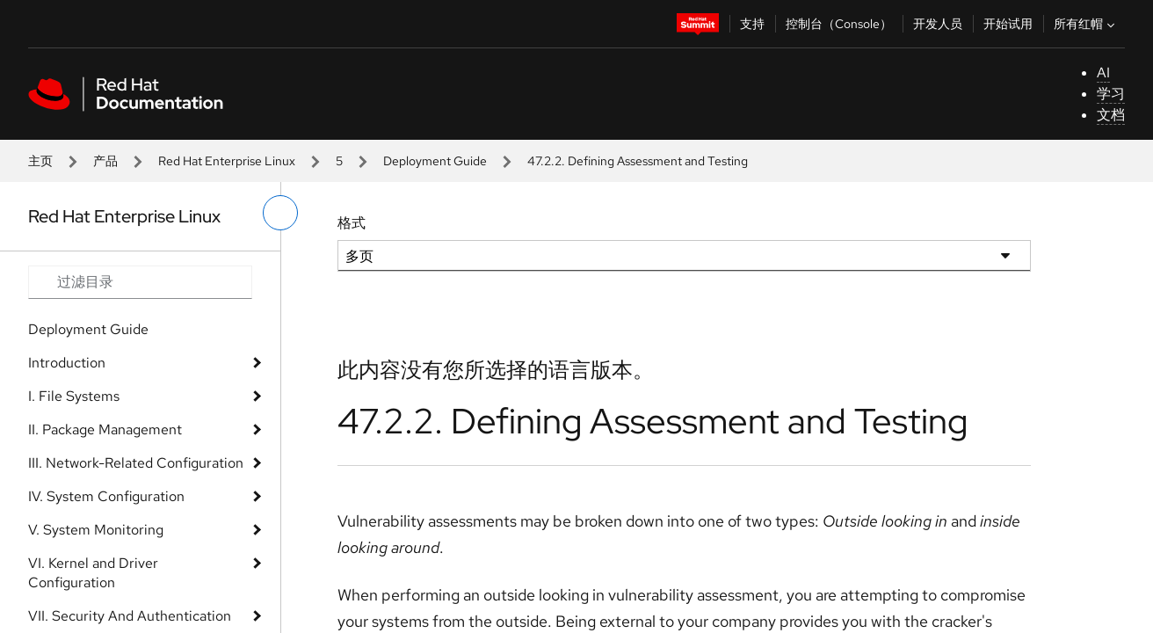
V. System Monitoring (95, 529)
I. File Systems (74, 396)
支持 (752, 24)
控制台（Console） (839, 24)
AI (1103, 72)
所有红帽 (1086, 24)
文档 (1111, 115)
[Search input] (140, 282)
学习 (1111, 93)
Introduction (66, 362)
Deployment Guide (435, 161)
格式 (351, 223)
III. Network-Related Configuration (135, 463)
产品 (105, 161)
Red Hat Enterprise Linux (226, 161)
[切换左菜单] (280, 212)
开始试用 (1008, 24)
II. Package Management (105, 429)
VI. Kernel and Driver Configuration (93, 573)
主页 (40, 161)
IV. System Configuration (106, 496)
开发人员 (937, 24)
